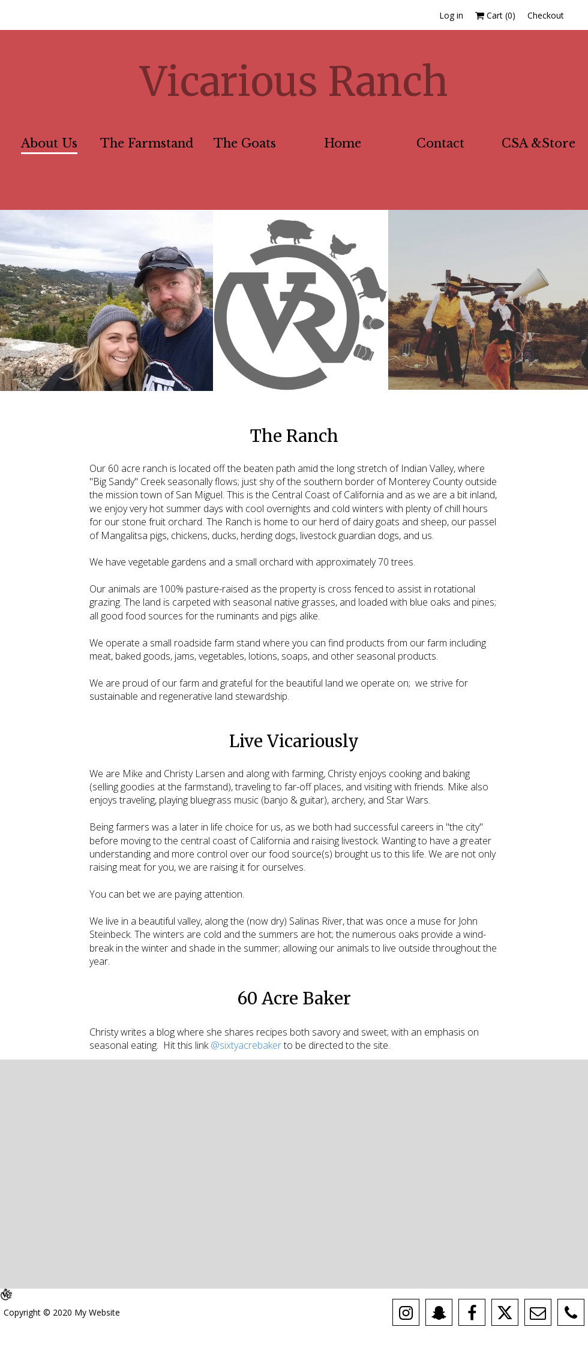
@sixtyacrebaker (247, 1045)
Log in (451, 15)
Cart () (495, 15)
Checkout (545, 15)
